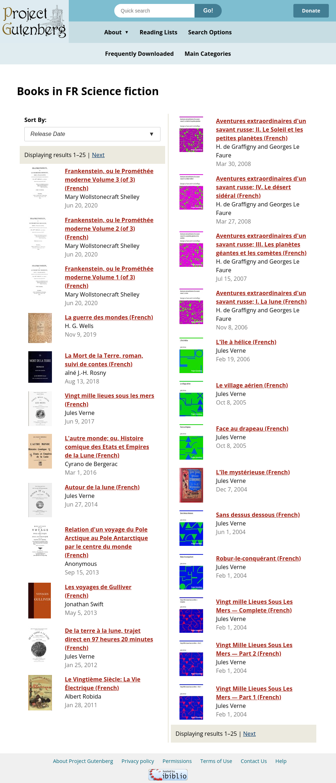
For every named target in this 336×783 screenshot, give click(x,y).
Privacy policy (137, 761)
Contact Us (254, 761)
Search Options (210, 32)
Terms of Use (216, 761)
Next (98, 155)
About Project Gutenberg (83, 761)
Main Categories (207, 54)
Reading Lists (159, 32)
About (116, 32)
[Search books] (154, 11)
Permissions (177, 761)
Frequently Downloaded (139, 54)
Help (281, 761)
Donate (311, 10)
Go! (208, 11)
